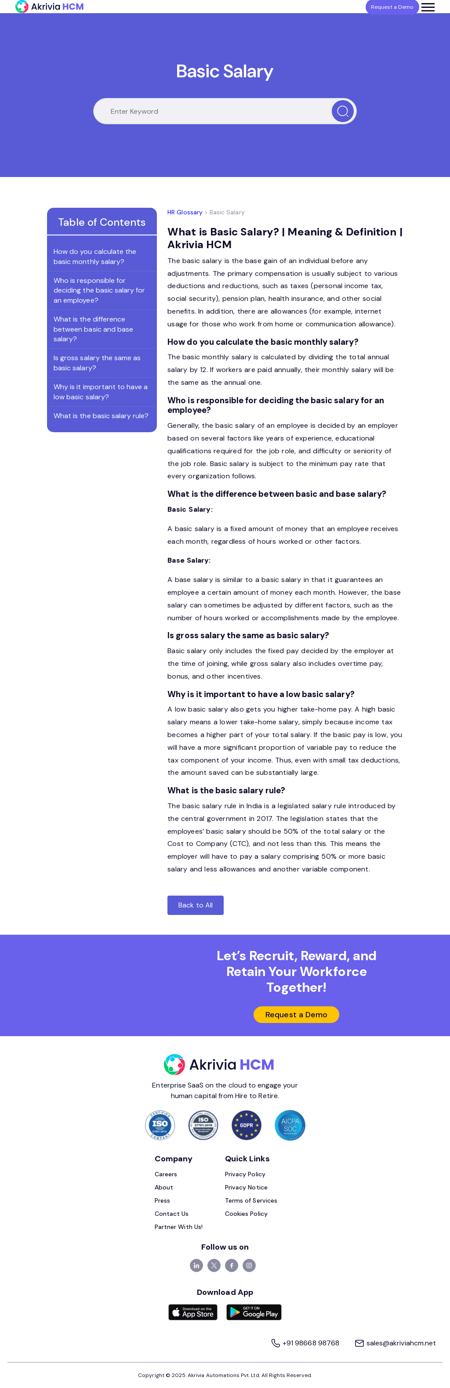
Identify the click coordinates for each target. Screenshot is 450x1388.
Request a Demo (296, 1014)
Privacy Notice (246, 1187)
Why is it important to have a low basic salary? (101, 391)
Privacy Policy (245, 1174)
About (164, 1187)
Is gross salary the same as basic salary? (97, 362)
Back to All (195, 905)
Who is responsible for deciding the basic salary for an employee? (99, 290)
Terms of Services (251, 1200)
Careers (166, 1174)
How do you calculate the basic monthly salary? (95, 256)
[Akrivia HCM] (49, 6)
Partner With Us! (179, 1227)
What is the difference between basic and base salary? (93, 328)
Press (162, 1200)
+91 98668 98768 (305, 1343)
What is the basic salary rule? (101, 415)
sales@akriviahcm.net (395, 1343)
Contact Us (172, 1214)
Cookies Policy (246, 1214)
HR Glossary (185, 212)
